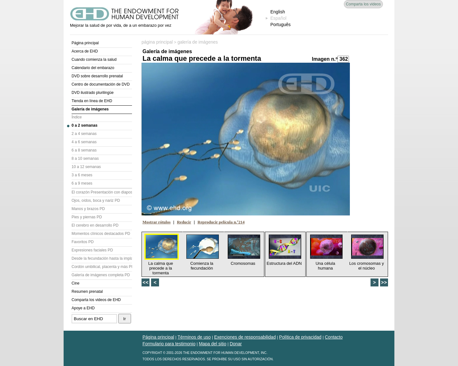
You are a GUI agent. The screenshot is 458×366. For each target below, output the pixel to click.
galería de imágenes (197, 42)
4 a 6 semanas (84, 142)
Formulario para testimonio (169, 343)
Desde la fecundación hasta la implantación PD (102, 258)
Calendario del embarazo (93, 68)
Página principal (85, 43)
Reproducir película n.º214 (221, 222)
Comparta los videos (363, 4)
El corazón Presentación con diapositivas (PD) (102, 192)
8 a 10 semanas (85, 158)
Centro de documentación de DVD (101, 84)
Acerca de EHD (85, 51)
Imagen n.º (324, 59)
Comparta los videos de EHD (96, 300)
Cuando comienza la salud (94, 59)
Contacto (334, 337)
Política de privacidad (300, 337)
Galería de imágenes (90, 109)
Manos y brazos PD (88, 209)
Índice (77, 117)
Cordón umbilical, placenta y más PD (102, 266)
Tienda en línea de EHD (92, 101)
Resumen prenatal (87, 291)
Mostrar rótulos (156, 222)
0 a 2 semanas (84, 125)
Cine (76, 283)
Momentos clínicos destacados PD (101, 233)
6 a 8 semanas (84, 150)
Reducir (184, 222)
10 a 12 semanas (86, 167)
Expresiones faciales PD (92, 250)
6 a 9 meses (82, 183)
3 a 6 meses (82, 175)
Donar (236, 343)
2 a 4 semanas (84, 133)
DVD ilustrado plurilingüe (93, 92)
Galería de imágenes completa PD (101, 275)
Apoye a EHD (83, 308)
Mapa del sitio (212, 343)
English (277, 11)
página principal (157, 42)
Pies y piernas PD (87, 217)
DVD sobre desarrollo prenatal (97, 76)
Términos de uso (194, 337)
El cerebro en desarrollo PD (95, 225)
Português (280, 24)
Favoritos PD (83, 242)
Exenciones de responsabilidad (245, 337)
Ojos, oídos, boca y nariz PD (96, 200)
